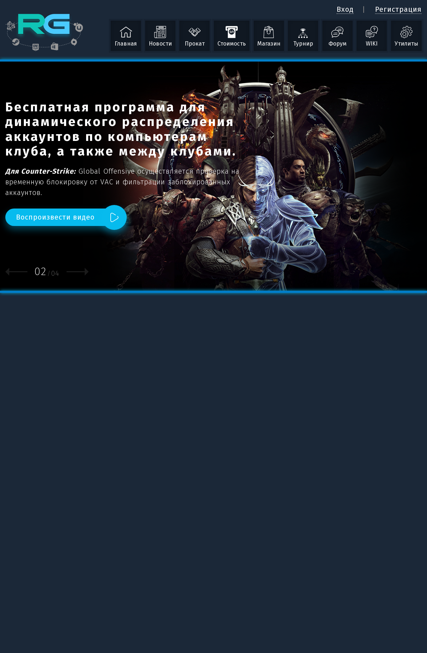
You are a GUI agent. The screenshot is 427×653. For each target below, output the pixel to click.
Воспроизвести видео (55, 217)
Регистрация (398, 9)
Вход (345, 9)
